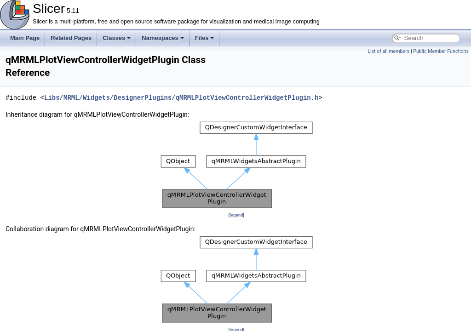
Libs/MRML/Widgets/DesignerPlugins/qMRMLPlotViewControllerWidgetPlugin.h (181, 97)
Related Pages (71, 37)
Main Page (25, 37)
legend (236, 214)
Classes (117, 37)
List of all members (388, 51)
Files (204, 37)
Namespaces (163, 37)
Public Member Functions (441, 51)
